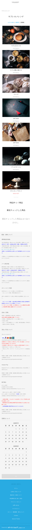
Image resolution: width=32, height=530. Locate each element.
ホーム (15, 488)
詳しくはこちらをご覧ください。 (9, 249)
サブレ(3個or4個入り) (16, 70)
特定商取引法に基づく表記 (16, 498)
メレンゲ (16, 94)
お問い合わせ (16, 505)
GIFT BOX (16, 118)
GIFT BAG (16, 142)
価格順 (17, 22)
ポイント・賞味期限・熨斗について (16, 512)
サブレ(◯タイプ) (16, 45)
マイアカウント (16, 508)
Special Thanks (16, 518)
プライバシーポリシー (16, 501)
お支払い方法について (16, 491)
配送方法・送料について (16, 495)
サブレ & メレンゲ (5, 10)
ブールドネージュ (16, 167)
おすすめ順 (11, 22)
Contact (16, 515)
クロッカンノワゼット (16, 191)
